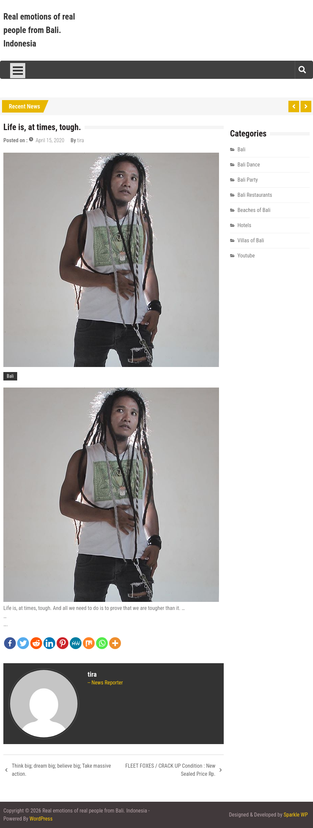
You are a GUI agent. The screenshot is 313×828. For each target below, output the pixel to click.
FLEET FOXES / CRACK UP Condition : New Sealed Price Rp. (170, 770)
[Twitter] (23, 643)
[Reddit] (36, 643)
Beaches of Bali (254, 210)
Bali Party (248, 180)
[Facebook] (10, 643)
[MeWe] (76, 643)
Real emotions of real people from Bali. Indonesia (39, 30)
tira (80, 140)
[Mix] (89, 643)
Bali (10, 376)
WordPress (41, 819)
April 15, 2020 (50, 140)
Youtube (246, 255)
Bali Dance (249, 164)
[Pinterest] (62, 643)
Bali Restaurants (255, 195)
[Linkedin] (49, 643)
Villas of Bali (251, 240)
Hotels (244, 225)
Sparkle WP (296, 814)
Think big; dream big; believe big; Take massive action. (61, 770)
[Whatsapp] (102, 643)
